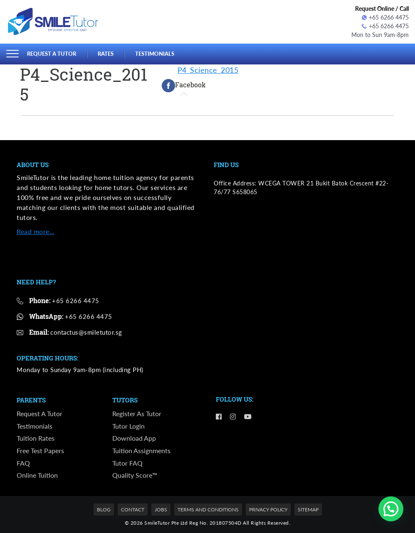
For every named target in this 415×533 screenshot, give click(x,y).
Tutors (125, 400)
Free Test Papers (40, 450)
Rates (106, 53)
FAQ (23, 463)
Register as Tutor (136, 413)
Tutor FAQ (127, 463)
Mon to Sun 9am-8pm (380, 34)
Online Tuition (37, 475)
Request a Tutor (51, 53)
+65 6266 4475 (385, 17)
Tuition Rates (35, 438)
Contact (132, 509)
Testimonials (154, 53)
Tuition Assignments (141, 450)
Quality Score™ (134, 475)
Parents (31, 400)
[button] (390, 508)
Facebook (184, 85)
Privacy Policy (268, 509)
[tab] (183, 86)
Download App (134, 438)
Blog (104, 509)
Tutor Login (128, 426)
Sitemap (308, 509)
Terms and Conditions (208, 509)
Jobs (161, 509)
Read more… (35, 231)
